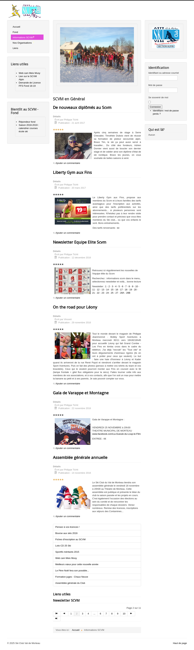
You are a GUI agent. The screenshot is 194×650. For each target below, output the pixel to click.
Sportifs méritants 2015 (67, 552)
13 (102, 289)
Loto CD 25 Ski (63, 545)
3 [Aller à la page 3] (82, 613)
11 (93, 289)
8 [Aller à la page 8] (112, 613)
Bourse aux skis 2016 (66, 533)
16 (117, 289)
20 (135, 289)
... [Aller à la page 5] (94, 613)
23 (102, 292)
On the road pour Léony (75, 307)
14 (107, 289)
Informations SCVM (24, 37)
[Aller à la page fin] (56, 618)
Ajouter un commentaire (67, 163)
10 (136, 286)
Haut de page (180, 643)
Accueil (16, 26)
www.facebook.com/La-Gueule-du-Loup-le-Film (116, 434)
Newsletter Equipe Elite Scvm (79, 242)
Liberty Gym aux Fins (72, 172)
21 (93, 292)
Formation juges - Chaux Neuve (71, 576)
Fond (24, 32)
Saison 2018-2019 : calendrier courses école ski (29, 128)
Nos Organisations (24, 42)
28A (122, 292)
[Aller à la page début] (57, 613)
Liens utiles (61, 594)
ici (118, 228)
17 (121, 289)
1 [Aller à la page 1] (71, 613)
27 (117, 292)
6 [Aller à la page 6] (100, 613)
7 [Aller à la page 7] (106, 613)
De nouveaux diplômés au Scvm (82, 107)
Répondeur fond (27, 121)
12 (98, 289)
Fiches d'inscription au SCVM (70, 539)
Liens (15, 48)
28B (128, 292)
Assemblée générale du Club (70, 583)
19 (130, 289)
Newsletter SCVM (66, 600)
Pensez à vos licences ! (67, 527)
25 (112, 292)
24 (107, 292)
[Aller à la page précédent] (64, 613)
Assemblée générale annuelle (80, 457)
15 (112, 289)
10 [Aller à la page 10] (124, 613)
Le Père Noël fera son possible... (72, 570)
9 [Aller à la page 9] (117, 613)
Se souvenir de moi (158, 97)
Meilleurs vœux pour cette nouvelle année (76, 564)
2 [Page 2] (76, 613)
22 (98, 292)
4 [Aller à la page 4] (88, 613)
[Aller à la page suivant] (131, 613)
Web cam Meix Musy (29, 73)
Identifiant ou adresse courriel (163, 73)
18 (126, 289)
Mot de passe (155, 85)
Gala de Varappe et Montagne (81, 392)
